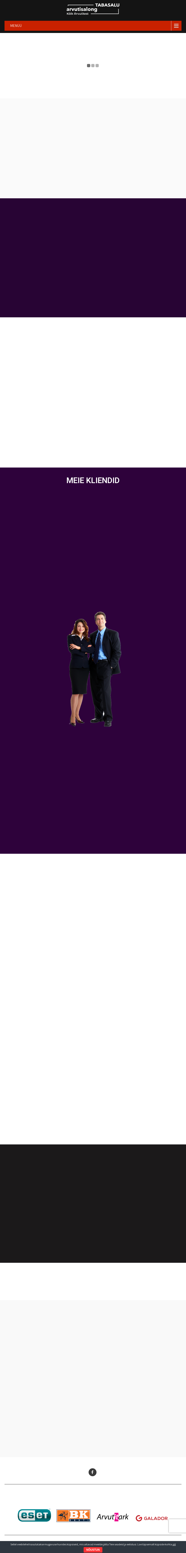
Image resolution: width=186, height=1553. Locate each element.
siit (174, 1544)
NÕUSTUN (93, 1549)
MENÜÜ (16, 25)
